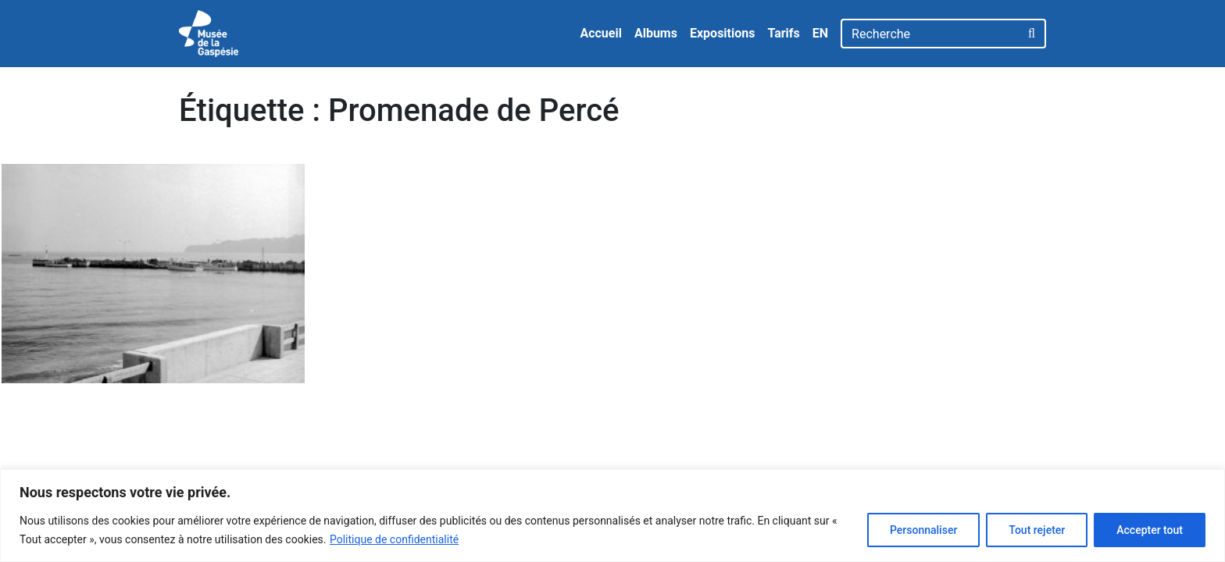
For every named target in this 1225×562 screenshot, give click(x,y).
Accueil (601, 33)
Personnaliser (923, 530)
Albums (655, 33)
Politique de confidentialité (394, 539)
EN (820, 33)
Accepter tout (1149, 530)
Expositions (722, 33)
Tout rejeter (1037, 530)
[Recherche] (930, 33)
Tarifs (783, 33)
